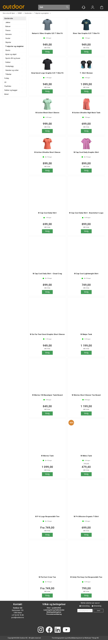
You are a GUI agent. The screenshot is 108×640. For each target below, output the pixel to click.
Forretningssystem (58, 638)
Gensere (8, 34)
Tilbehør (8, 74)
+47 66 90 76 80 (18, 615)
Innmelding (85, 606)
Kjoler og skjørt (10, 54)
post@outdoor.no (17, 617)
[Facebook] (49, 630)
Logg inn (93, 7)
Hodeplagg (9, 66)
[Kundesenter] (83, 7)
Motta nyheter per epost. (90, 603)
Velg (47, 51)
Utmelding (97, 606)
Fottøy (6, 78)
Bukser (8, 26)
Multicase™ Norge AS (92, 638)
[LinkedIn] (58, 630)
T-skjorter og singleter (41, 13)
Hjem (13, 13)
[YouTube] (66, 630)
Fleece (7, 30)
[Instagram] (41, 630)
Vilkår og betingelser (54, 604)
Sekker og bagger (10, 90)
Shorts (7, 50)
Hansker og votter (12, 70)
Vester (7, 38)
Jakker (7, 22)
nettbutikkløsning (72, 638)
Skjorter (8, 42)
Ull (5, 82)
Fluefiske (7, 86)
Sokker (8, 62)
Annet (6, 94)
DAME (20, 13)
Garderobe (28, 13)
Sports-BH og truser (12, 58)
